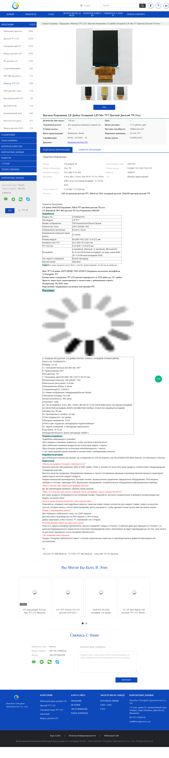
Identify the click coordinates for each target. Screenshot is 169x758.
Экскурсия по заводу (72, 14)
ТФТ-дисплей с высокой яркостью (18, 91)
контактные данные (12, 152)
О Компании (8, 135)
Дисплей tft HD (18, 106)
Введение (76, 701)
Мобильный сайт (111, 736)
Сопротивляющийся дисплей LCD (18, 68)
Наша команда (79, 713)
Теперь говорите (136, 14)
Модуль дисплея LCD (18, 53)
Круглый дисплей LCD (18, 98)
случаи (5, 164)
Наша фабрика (9, 141)
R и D (102, 709)
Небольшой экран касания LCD (18, 31)
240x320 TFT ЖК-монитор (54, 554)
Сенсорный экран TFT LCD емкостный (19, 46)
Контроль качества (92, 14)
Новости (6, 158)
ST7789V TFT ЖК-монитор (80, 554)
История (75, 705)
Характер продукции (89, 150)
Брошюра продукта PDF (78, 142)
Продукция (18, 24)
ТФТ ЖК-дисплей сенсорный (18, 76)
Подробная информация (56, 150)
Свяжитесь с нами (113, 14)
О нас (51, 14)
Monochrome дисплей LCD (18, 120)
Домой (10, 14)
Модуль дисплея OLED (18, 128)
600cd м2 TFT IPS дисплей (106, 554)
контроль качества (11, 146)
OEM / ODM (105, 705)
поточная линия (109, 701)
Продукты (30, 14)
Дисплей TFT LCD (18, 38)
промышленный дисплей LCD (18, 113)
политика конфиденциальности (82, 736)
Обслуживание (79, 709)
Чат (104, 107)
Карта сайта (55, 736)
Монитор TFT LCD (18, 83)
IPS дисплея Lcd (18, 61)
